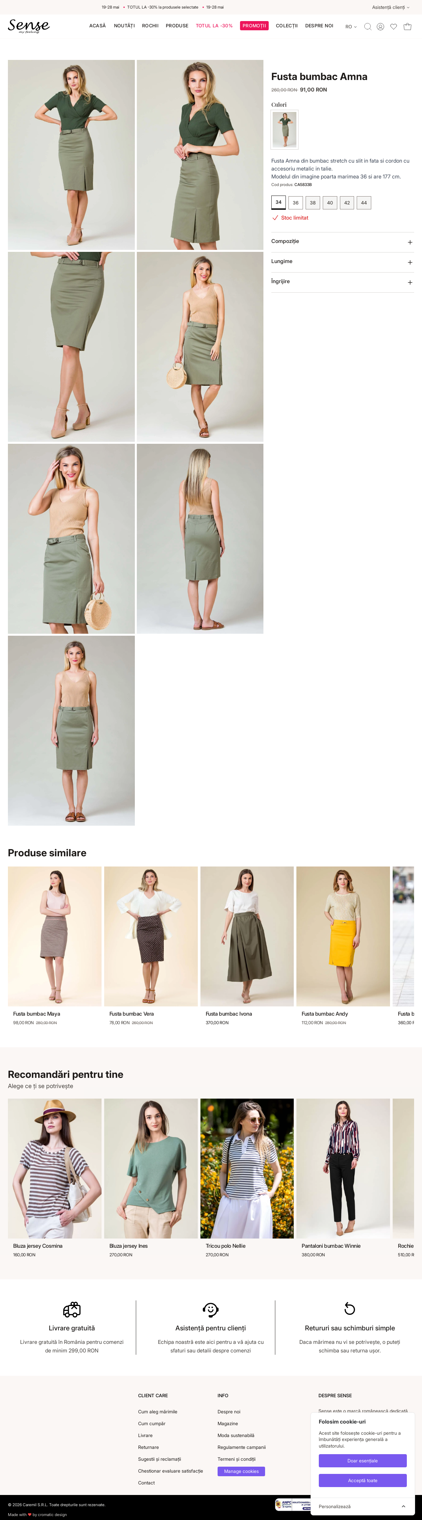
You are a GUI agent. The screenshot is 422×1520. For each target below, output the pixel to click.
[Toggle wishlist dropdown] (393, 26)
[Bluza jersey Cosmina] (55, 1169)
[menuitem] (97, 25)
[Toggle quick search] (368, 27)
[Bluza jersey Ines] (151, 1169)
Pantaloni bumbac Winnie (331, 1245)
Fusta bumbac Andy (325, 1013)
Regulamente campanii (242, 1447)
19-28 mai (116, 7)
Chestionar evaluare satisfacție (170, 1471)
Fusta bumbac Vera (131, 1013)
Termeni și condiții (237, 1459)
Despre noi (229, 1411)
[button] (254, 26)
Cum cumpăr (152, 1423)
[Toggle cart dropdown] (407, 26)
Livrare (145, 1435)
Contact (146, 1482)
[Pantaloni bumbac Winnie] (343, 1169)
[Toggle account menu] (380, 27)
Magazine (228, 1423)
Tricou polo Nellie (226, 1245)
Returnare (148, 1447)
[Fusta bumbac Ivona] (247, 937)
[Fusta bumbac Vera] (151, 937)
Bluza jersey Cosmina (38, 1245)
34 (279, 202)
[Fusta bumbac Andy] (343, 937)
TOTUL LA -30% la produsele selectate (168, 7)
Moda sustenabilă (236, 1435)
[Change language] (351, 27)
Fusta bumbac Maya (36, 1013)
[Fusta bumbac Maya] (55, 937)
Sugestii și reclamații (159, 1459)
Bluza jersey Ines (128, 1245)
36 (296, 202)
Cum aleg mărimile (157, 1411)
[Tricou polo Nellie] (247, 1169)
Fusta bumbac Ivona (229, 1013)
